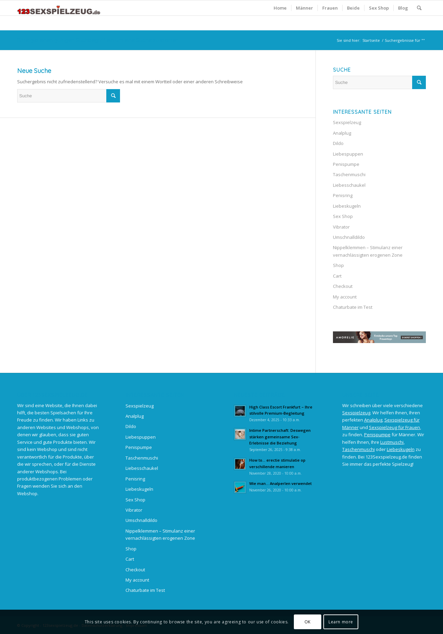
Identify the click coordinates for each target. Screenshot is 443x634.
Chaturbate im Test (352, 307)
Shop (338, 265)
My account (345, 297)
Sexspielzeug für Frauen (394, 427)
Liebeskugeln (347, 206)
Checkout (342, 286)
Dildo (338, 143)
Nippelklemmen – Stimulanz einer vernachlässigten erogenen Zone (368, 251)
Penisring (342, 195)
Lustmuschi (392, 442)
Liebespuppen (348, 154)
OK (307, 622)
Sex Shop (343, 216)
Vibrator (341, 227)
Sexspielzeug (347, 122)
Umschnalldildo (349, 237)
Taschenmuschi (349, 174)
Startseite (371, 40)
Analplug (342, 133)
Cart (337, 276)
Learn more (340, 622)
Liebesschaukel (349, 185)
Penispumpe (346, 164)
